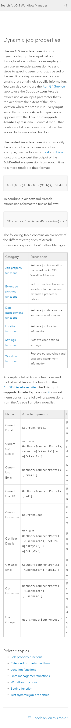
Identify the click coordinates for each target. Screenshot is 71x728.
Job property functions (26, 659)
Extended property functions (11, 291)
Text (46, 152)
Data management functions (14, 312)
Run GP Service (54, 86)
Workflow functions (24, 685)
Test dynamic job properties (30, 697)
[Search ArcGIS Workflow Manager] (32, 5)
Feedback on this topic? (50, 720)
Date (59, 152)
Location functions (23, 672)
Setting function (21, 691)
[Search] (66, 5)
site (19, 386)
